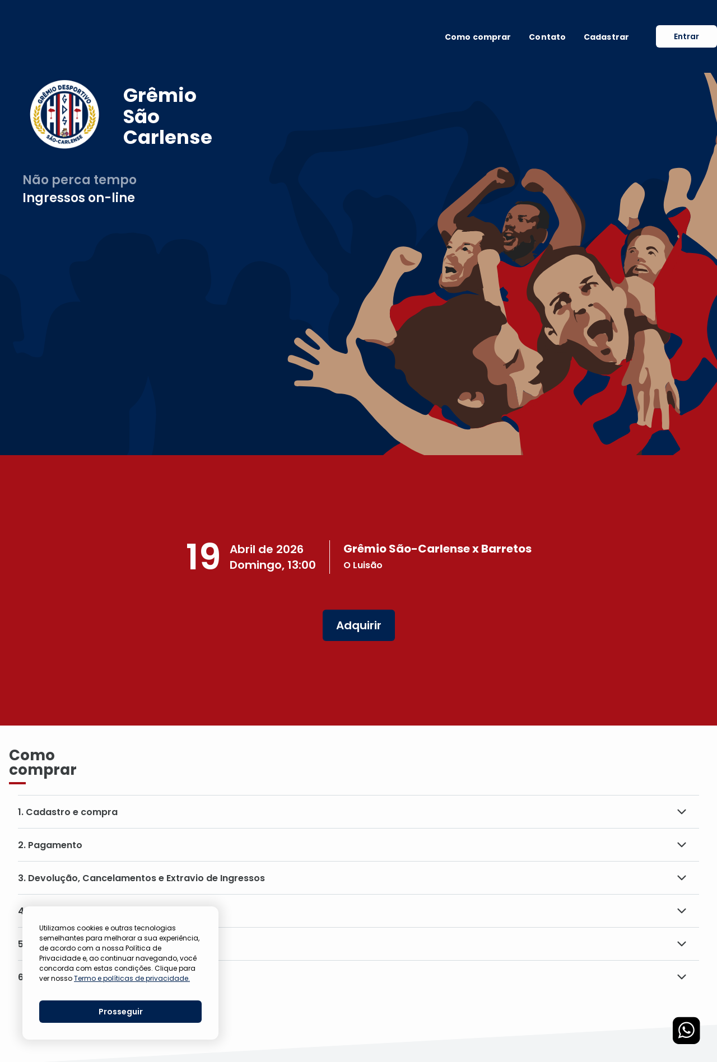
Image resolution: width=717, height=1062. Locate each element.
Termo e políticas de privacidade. (132, 978)
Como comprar (478, 37)
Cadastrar (606, 37)
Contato (547, 37)
